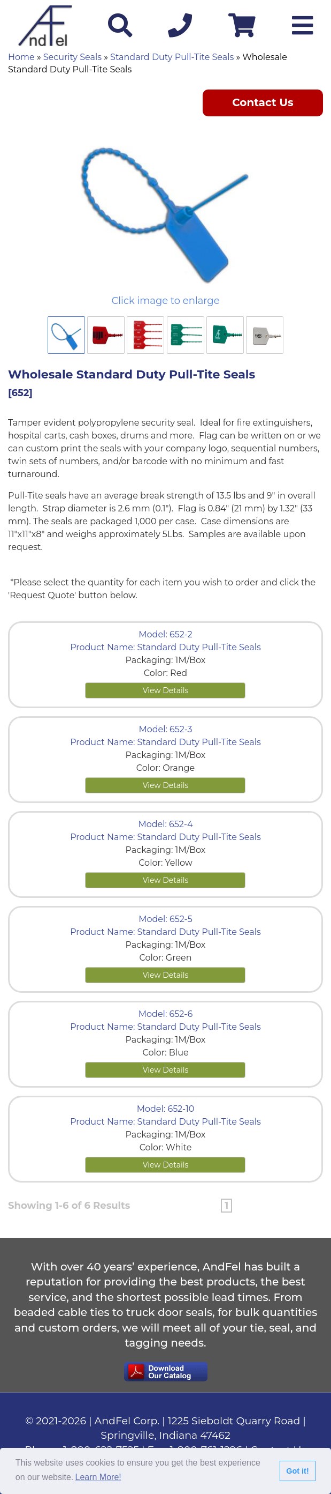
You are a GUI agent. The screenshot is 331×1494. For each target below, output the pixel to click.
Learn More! (98, 1477)
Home (21, 57)
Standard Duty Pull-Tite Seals (172, 57)
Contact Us (263, 102)
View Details (166, 690)
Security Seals (72, 57)
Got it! (297, 1471)
